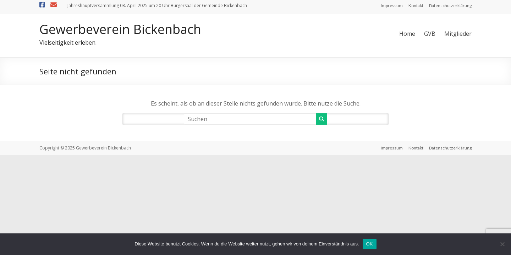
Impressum (392, 5)
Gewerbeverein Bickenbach (120, 29)
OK (369, 243)
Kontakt (415, 5)
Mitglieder (458, 34)
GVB (429, 34)
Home (407, 34)
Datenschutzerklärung (450, 5)
